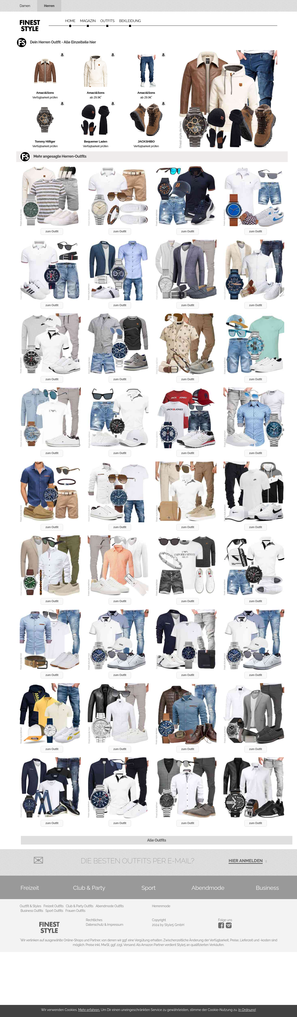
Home (70, 21)
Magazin (88, 21)
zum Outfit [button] (51, 231)
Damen (25, 6)
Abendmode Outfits (110, 906)
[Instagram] (222, 927)
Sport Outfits (54, 911)
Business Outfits (32, 911)
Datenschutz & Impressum (104, 924)
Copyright (159, 920)
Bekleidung (130, 21)
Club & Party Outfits (79, 906)
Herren (49, 6)
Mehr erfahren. (89, 1010)
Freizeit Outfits (53, 906)
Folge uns (225, 920)
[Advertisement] (139, 984)
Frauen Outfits (75, 911)
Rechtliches (94, 920)
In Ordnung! (247, 1010)
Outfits (107, 21)
